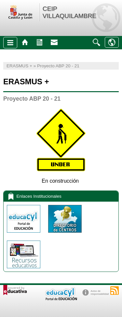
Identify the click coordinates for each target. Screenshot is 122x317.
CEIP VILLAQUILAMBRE (69, 12)
